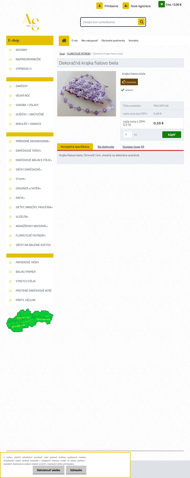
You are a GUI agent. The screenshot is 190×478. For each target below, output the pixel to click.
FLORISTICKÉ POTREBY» (31, 235)
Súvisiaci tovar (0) (133, 146)
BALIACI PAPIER (25, 271)
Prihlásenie (111, 6)
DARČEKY (22, 86)
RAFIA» (20, 197)
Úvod (62, 53)
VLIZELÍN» (22, 216)
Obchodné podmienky (113, 40)
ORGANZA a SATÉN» (28, 188)
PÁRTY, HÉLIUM (25, 300)
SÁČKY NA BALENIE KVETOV (33, 245)
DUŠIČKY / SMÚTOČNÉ (30, 114)
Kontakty (133, 40)
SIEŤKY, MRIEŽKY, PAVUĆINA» (34, 207)
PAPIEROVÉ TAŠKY (27, 262)
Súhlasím (76, 470)
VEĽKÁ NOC (23, 95)
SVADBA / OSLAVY (27, 105)
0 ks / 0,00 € (173, 4)
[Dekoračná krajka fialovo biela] (86, 72)
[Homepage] (65, 40)
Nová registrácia (140, 6)
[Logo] (31, 22)
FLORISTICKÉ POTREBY (79, 53)
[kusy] (127, 134)
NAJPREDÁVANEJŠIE (28, 59)
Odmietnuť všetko (47, 470)
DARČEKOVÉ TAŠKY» (28, 150)
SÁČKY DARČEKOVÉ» (29, 169)
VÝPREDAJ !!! (24, 68)
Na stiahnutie (106, 146)
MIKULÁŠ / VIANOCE (28, 123)
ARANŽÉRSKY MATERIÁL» (32, 226)
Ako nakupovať (89, 40)
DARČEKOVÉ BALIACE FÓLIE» (34, 160)
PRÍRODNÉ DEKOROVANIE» (33, 141)
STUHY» (21, 179)
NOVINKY (21, 50)
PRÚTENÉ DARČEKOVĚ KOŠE (34, 290)
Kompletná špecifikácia (75, 146)
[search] (141, 22)
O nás (75, 40)
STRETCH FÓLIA (25, 281)
